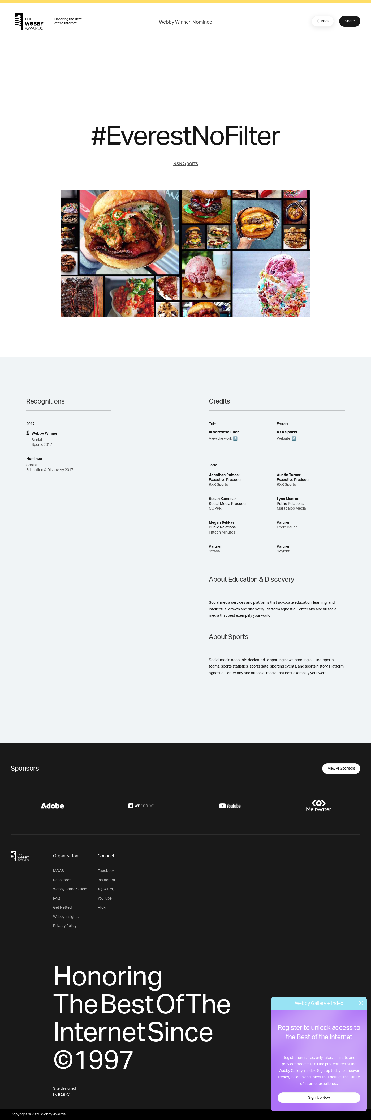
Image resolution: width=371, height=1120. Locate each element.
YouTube (105, 898)
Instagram (106, 880)
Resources (62, 880)
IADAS (58, 871)
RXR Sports (185, 163)
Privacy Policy (64, 926)
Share (350, 21)
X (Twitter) (106, 889)
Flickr (102, 907)
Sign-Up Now (319, 1098)
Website (283, 439)
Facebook (106, 871)
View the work (220, 439)
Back (322, 21)
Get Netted (62, 907)
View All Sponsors (341, 768)
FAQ (56, 898)
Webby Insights (66, 917)
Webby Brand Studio (70, 889)
